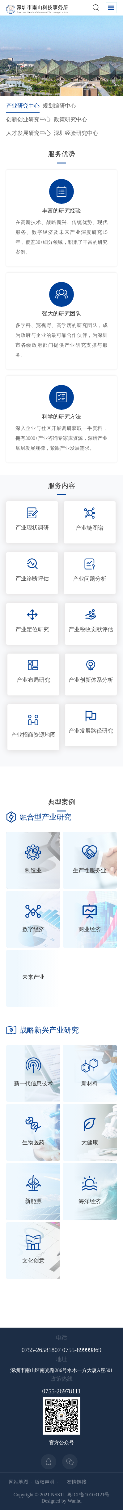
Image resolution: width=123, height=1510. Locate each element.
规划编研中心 (59, 106)
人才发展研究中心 (28, 133)
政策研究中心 (70, 119)
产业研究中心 (23, 106)
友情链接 (77, 1482)
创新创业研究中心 (28, 119)
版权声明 (44, 1482)
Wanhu (75, 1500)
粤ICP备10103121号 (88, 1494)
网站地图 (18, 1482)
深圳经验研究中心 (76, 133)
